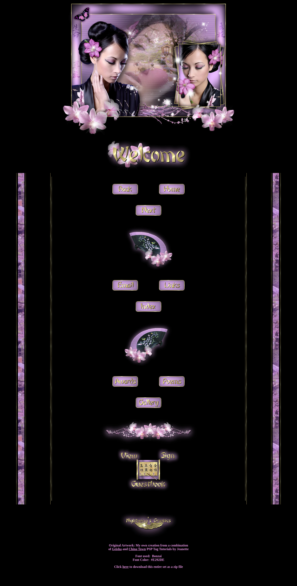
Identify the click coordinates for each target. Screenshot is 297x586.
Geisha (117, 549)
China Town (137, 549)
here (126, 566)
